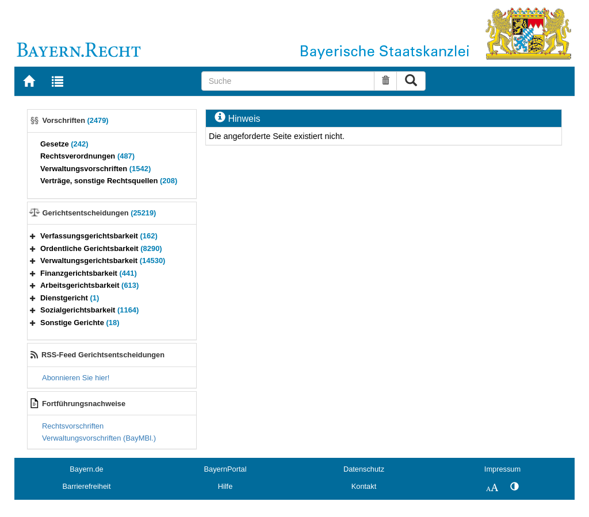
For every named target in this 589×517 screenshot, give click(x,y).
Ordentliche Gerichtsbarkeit (101, 248)
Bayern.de (86, 469)
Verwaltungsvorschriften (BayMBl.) (99, 438)
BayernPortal (225, 469)
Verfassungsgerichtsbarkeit (99, 236)
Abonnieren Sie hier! (75, 377)
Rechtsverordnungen (87, 156)
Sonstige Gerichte (80, 322)
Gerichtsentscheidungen (99, 213)
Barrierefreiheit (87, 486)
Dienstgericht (69, 298)
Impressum (502, 469)
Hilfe (225, 486)
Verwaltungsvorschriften (95, 168)
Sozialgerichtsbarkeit (89, 310)
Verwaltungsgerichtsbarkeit (102, 260)
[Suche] (288, 81)
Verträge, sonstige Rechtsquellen (108, 180)
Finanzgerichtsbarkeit (88, 273)
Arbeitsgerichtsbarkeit (89, 285)
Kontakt (363, 486)
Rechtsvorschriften (73, 426)
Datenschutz (363, 469)
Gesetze (64, 144)
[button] (33, 236)
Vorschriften (76, 120)
